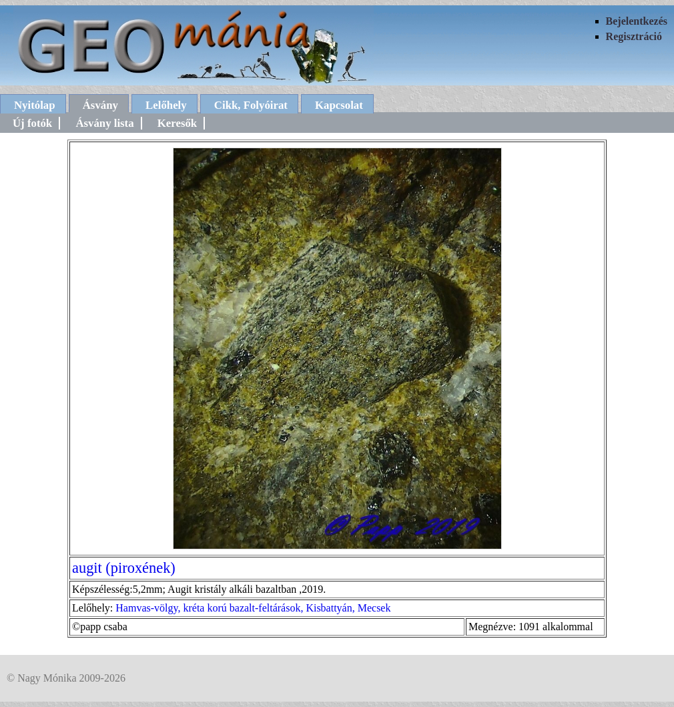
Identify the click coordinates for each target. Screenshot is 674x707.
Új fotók (32, 123)
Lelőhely (166, 105)
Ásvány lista (104, 123)
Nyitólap (34, 105)
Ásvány (100, 105)
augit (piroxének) (124, 567)
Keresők (177, 123)
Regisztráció (634, 36)
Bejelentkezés (636, 21)
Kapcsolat (339, 105)
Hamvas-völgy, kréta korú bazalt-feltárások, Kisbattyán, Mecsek (252, 608)
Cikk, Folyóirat (251, 105)
